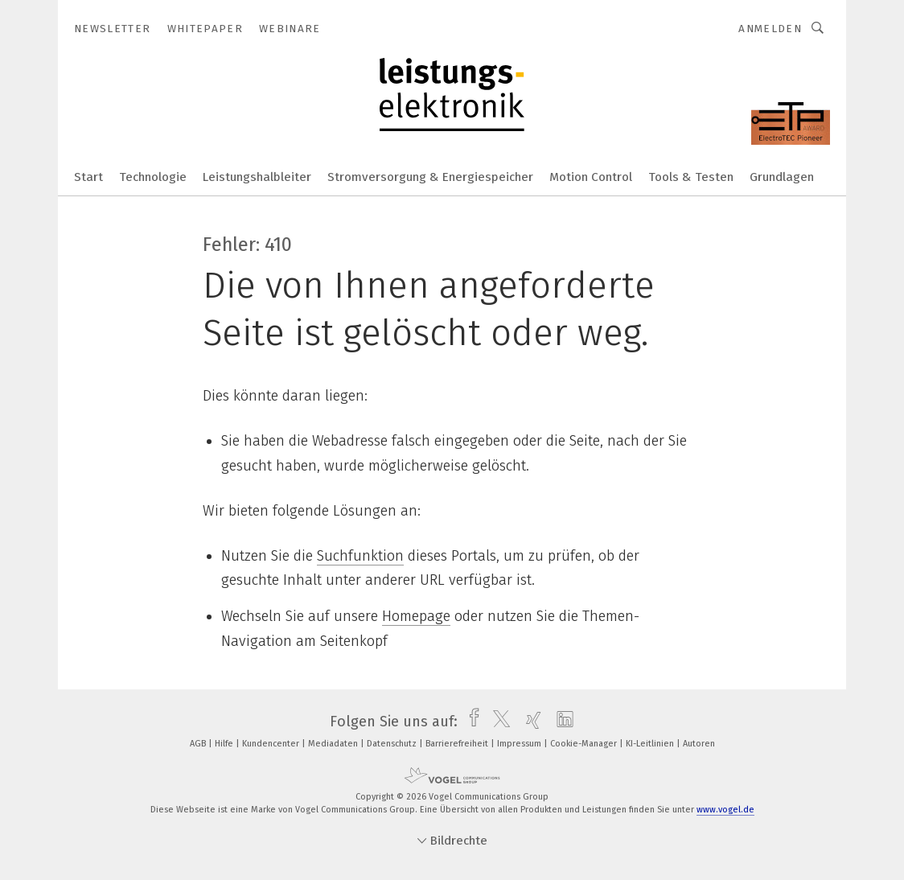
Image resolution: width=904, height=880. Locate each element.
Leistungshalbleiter (257, 177)
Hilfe (225, 743)
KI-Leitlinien (651, 743)
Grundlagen (782, 177)
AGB (199, 743)
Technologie (153, 177)
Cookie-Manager (584, 743)
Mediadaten (334, 743)
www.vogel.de (725, 809)
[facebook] (470, 721)
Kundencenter (272, 743)
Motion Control (590, 177)
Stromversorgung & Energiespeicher (430, 177)
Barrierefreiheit (458, 743)
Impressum (520, 743)
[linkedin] (561, 721)
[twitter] (497, 721)
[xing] (529, 721)
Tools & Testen (690, 177)
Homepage (416, 616)
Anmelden (770, 28)
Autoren (699, 743)
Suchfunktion (360, 556)
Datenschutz (393, 743)
